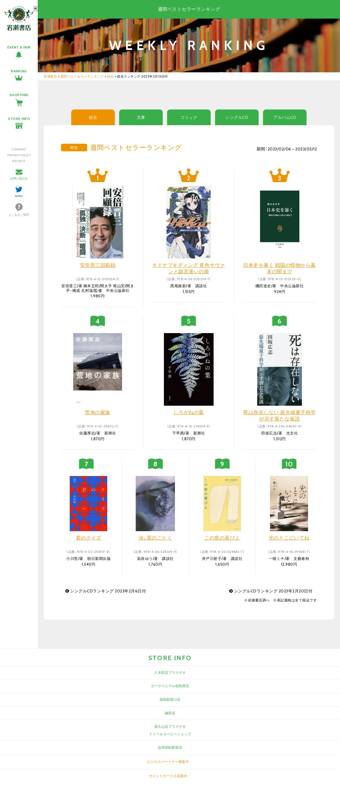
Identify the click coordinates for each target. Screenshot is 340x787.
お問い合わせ (19, 178)
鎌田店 (170, 713)
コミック (188, 117)
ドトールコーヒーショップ (170, 734)
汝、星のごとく (155, 538)
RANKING (19, 71)
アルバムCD (284, 117)
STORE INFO (19, 118)
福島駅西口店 (170, 699)
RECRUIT (19, 161)
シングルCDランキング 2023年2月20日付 (271, 591)
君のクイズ (88, 538)
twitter (19, 196)
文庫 (141, 117)
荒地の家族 (97, 412)
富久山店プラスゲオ (170, 726)
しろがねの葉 (188, 412)
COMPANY (19, 149)
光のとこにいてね (289, 538)
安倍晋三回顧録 (98, 265)
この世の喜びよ (222, 538)
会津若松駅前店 (170, 747)
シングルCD (237, 117)
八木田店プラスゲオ (170, 672)
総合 (93, 117)
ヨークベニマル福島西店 (170, 686)
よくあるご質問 (19, 215)
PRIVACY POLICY (19, 155)
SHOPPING (19, 95)
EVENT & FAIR (19, 47)
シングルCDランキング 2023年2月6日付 (105, 591)
